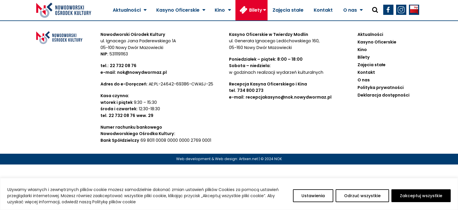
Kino (220, 10)
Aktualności (127, 10)
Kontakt (323, 10)
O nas (350, 10)
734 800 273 (250, 90)
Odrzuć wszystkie (362, 196)
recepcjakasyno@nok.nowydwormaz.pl (289, 97)
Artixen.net (248, 158)
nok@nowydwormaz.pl (142, 72)
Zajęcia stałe (288, 10)
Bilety (255, 10)
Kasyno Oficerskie (177, 10)
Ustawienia (313, 196)
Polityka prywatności (381, 87)
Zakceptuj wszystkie (421, 196)
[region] (229, 194)
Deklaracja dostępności (384, 95)
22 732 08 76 (123, 66)
